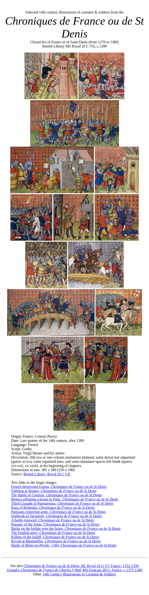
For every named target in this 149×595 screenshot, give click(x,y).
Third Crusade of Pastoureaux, (62, 503)
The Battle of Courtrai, (56, 495)
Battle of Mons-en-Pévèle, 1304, (63, 545)
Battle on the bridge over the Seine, (65, 529)
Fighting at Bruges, (53, 491)
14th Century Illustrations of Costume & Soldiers (79, 574)
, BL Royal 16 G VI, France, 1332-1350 (81, 566)
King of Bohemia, (53, 508)
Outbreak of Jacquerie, (56, 516)
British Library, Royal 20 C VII (46, 474)
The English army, (53, 533)
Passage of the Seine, (55, 524)
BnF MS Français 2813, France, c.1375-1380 (74, 570)
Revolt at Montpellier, (56, 541)
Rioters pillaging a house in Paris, (64, 499)
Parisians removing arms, (58, 512)
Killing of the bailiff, (55, 537)
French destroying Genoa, (58, 487)
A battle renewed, (52, 520)
